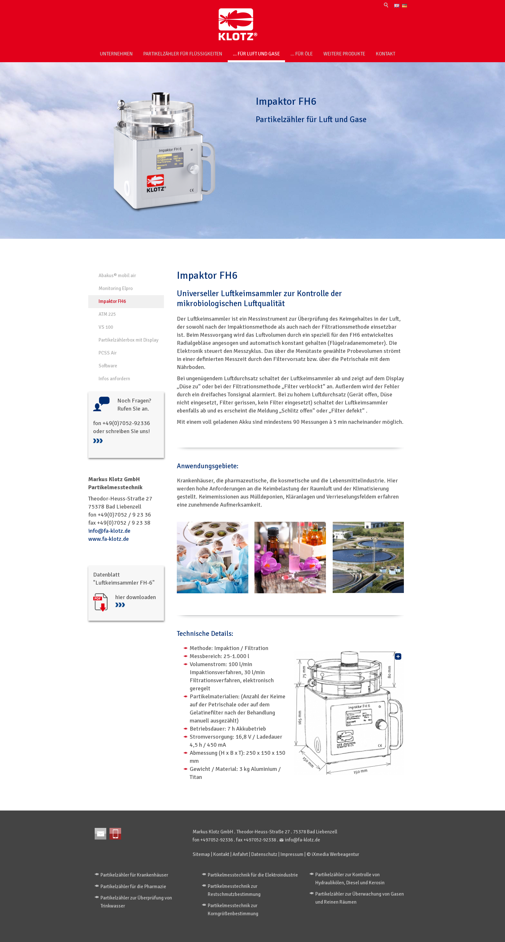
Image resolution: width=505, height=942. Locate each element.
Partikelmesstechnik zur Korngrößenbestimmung (233, 910)
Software (108, 366)
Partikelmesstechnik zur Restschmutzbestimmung (234, 890)
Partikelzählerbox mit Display (128, 340)
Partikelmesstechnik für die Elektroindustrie (253, 875)
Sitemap (201, 854)
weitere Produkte (344, 54)
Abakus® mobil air (117, 275)
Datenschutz (264, 854)
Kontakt (385, 54)
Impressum (292, 854)
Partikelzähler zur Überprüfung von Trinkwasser (136, 902)
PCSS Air (108, 353)
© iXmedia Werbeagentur (333, 854)
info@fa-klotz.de (109, 530)
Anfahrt (240, 854)
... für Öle (302, 54)
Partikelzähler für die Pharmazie (133, 886)
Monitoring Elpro (116, 288)
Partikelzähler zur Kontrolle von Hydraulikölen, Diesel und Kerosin (350, 879)
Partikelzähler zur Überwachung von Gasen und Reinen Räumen (359, 898)
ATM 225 (107, 314)
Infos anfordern (114, 379)
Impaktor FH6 (112, 301)
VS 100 (106, 327)
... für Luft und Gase (256, 54)
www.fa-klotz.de (108, 538)
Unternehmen (116, 54)
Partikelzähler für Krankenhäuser (134, 875)
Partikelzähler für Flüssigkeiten (182, 54)
